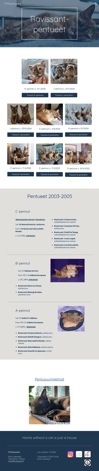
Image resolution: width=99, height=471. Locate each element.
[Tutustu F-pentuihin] (20, 174)
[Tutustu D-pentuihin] (78, 174)
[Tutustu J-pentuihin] (64, 95)
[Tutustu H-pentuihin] (49, 134)
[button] (96, 4)
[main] (49, 24)
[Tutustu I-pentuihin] (20, 134)
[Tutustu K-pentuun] (35, 95)
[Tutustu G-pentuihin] (78, 134)
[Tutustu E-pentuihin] (49, 174)
